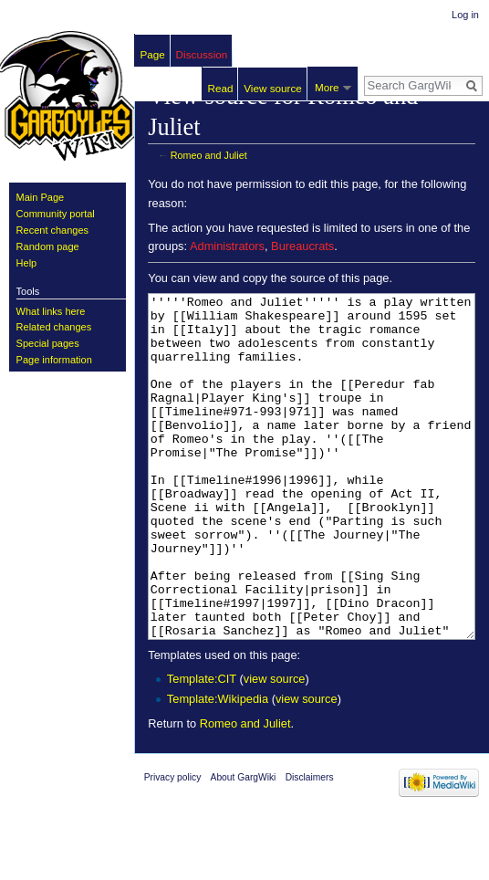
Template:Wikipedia (217, 767)
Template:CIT (201, 747)
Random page (47, 246)
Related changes (54, 326)
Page (152, 54)
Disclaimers (310, 846)
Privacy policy (173, 846)
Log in (465, 14)
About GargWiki (243, 846)
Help (26, 262)
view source (275, 747)
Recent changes (52, 230)
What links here (51, 311)
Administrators (227, 246)
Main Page (40, 197)
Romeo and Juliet (209, 155)
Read (221, 88)
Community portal (55, 213)
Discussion (202, 54)
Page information (54, 359)
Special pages (47, 343)
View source (273, 88)
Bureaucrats (302, 246)
